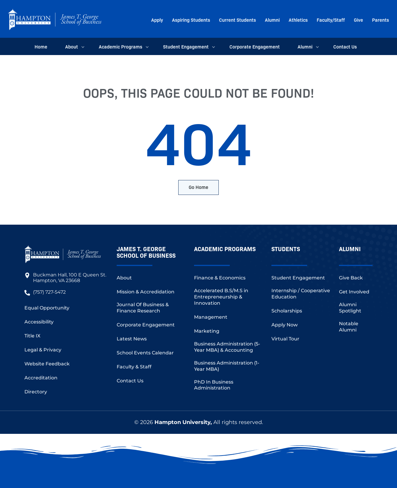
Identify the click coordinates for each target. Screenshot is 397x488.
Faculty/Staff (331, 19)
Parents (380, 19)
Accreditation (40, 378)
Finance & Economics (220, 278)
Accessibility (39, 322)
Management (210, 317)
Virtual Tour (285, 339)
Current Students (237, 19)
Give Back (351, 278)
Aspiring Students (191, 19)
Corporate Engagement (254, 46)
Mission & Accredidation (145, 292)
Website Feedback (47, 364)
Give (358, 19)
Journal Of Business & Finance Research (143, 308)
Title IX (32, 336)
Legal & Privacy (42, 350)
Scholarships (286, 311)
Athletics (298, 19)
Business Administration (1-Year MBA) (226, 366)
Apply (157, 19)
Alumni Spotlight (350, 308)
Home (41, 46)
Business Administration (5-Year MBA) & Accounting (227, 347)
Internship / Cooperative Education (300, 294)
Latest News (132, 339)
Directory (35, 392)
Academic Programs (122, 46)
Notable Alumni (348, 327)
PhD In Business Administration (213, 385)
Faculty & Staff (134, 367)
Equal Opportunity (46, 308)
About (73, 46)
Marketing (206, 331)
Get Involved (354, 292)
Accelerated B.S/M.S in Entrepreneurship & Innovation (221, 297)
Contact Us (345, 46)
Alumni (272, 19)
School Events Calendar (145, 353)
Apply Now (284, 325)
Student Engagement (187, 46)
